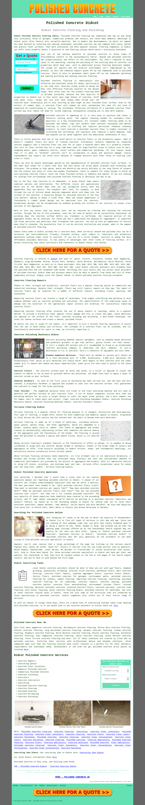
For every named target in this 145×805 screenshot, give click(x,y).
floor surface (109, 103)
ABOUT (108, 17)
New (36, 785)
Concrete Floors (95, 734)
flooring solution (56, 644)
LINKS (101, 17)
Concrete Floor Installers (104, 732)
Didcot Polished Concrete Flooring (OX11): (37, 36)
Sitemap (15, 785)
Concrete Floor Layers (118, 734)
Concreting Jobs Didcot (92, 753)
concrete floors (68, 286)
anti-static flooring (36, 590)
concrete (31, 273)
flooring (68, 89)
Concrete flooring (23, 259)
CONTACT (116, 17)
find (22, 628)
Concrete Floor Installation (96, 737)
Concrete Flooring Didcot (63, 766)
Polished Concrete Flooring (36, 732)
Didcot (54, 259)
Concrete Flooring (64, 732)
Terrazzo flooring (23, 412)
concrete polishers (100, 267)
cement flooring (65, 579)
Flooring (63, 785)
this (116, 606)
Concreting (82, 732)
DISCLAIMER (125, 17)
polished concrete (102, 647)
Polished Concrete (47, 737)
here (26, 650)
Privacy (129, 785)
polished (56, 177)
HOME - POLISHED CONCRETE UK (72, 777)
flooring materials (112, 65)
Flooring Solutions (78, 743)
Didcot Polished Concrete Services (41, 655)
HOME (95, 17)
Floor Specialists (120, 743)
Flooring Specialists (99, 740)
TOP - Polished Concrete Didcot (30, 766)
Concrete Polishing (24, 737)
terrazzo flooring (30, 443)
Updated (41, 785)
